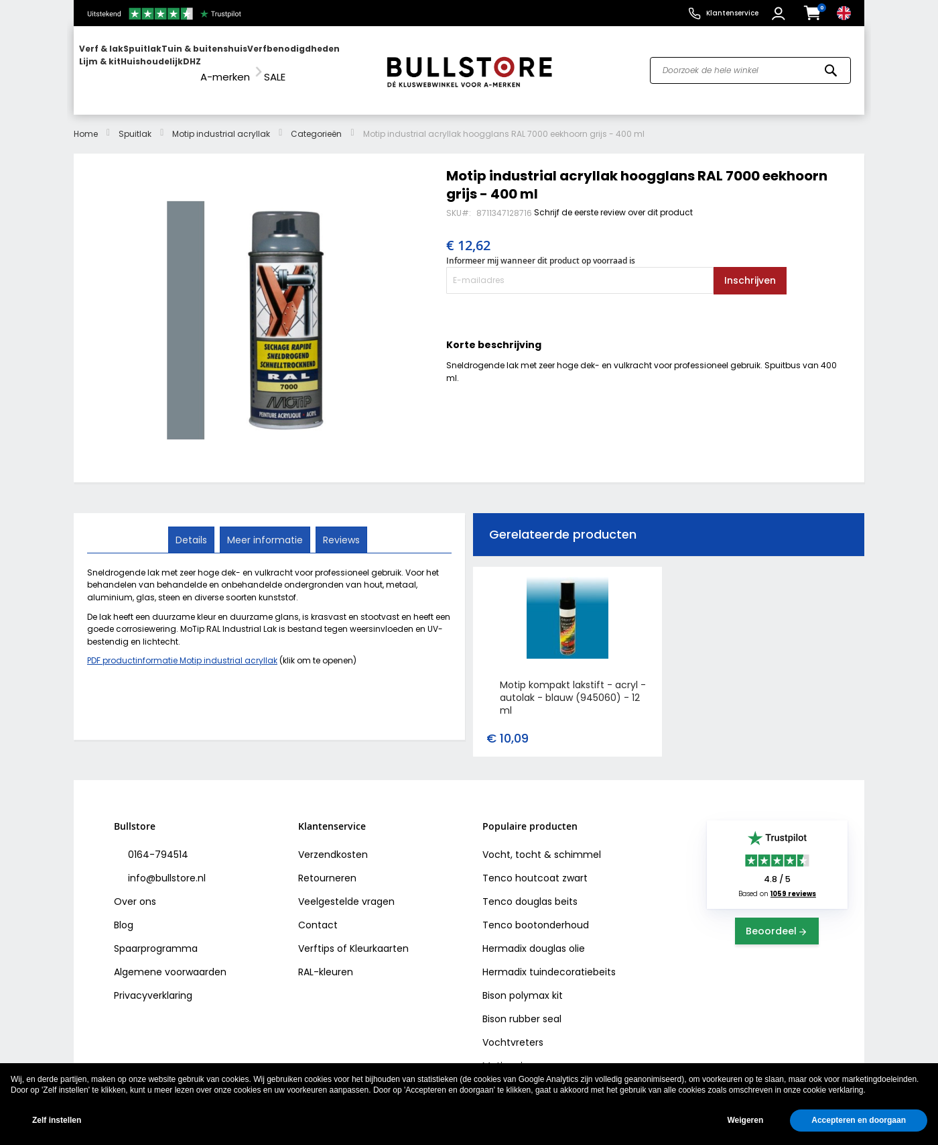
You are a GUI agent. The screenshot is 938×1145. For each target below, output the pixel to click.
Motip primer (512, 1053)
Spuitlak (135, 121)
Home (86, 121)
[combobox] (750, 64)
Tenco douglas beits (530, 889)
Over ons (135, 889)
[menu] (223, 64)
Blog (123, 913)
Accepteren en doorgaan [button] (858, 1120)
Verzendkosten (333, 842)
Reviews (340, 526)
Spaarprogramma (156, 936)
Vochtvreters (512, 1030)
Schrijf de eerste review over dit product (613, 199)
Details (192, 526)
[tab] (192, 527)
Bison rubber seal (521, 1007)
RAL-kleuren (325, 960)
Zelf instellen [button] (56, 1120)
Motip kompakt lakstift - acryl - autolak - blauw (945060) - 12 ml (573, 685)
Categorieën (316, 121)
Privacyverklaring (153, 983)
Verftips (316, 936)
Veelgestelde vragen (346, 889)
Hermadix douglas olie (533, 936)
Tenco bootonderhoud (535, 913)
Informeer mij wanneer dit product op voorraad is (540, 248)
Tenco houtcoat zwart (535, 866)
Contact (318, 913)
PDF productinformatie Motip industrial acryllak (182, 648)
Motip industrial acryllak (221, 121)
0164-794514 (156, 842)
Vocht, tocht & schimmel (541, 842)
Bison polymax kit (522, 983)
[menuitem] (130, 64)
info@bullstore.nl (165, 866)
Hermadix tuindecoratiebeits (549, 960)
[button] (780, 13)
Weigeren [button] (745, 1120)
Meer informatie (265, 526)
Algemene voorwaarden (170, 960)
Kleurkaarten (379, 936)
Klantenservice (732, 13)
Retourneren (327, 866)
